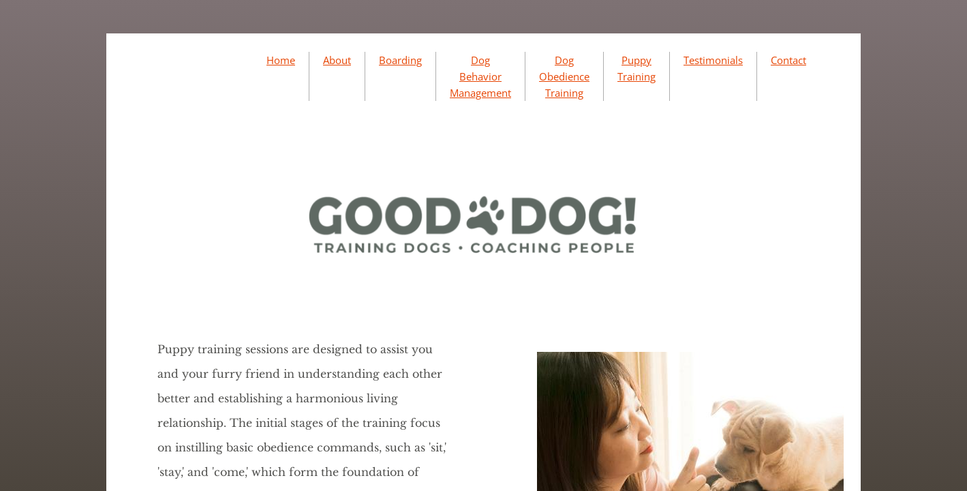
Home (280, 60)
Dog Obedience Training (564, 76)
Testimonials (713, 60)
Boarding (400, 60)
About (337, 60)
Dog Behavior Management (480, 76)
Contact (788, 60)
